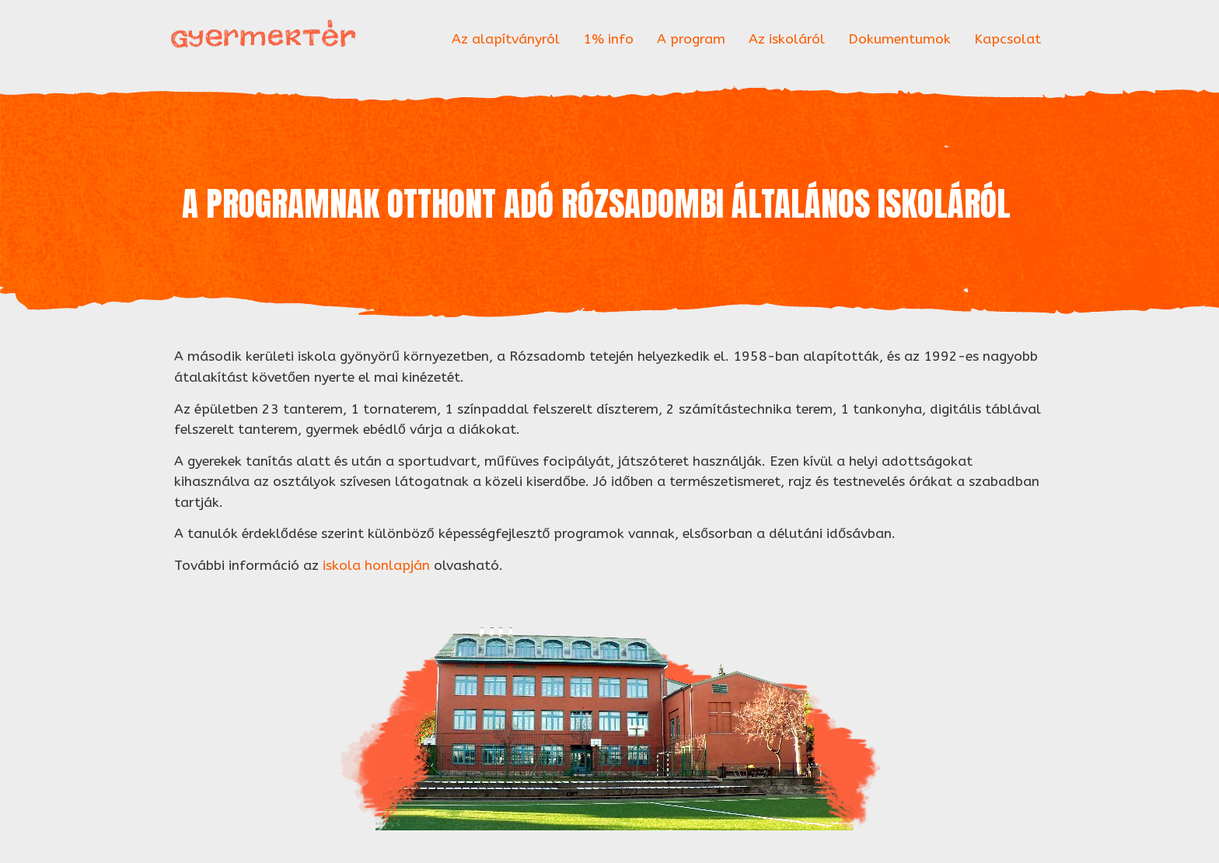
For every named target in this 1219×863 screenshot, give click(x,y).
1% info (608, 39)
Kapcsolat (1007, 39)
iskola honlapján (376, 565)
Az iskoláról (787, 39)
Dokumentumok (899, 39)
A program (691, 39)
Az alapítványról (506, 39)
